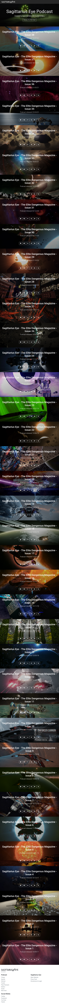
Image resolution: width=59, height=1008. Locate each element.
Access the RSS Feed (29, 20)
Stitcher (3, 981)
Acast (2, 988)
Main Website (34, 977)
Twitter (3, 996)
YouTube (3, 1000)
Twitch (3, 1002)
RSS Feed (4, 990)
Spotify (3, 979)
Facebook (4, 998)
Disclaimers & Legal (36, 981)
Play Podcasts (5, 985)
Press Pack (34, 979)
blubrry (3, 987)
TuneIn (3, 983)
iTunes (3, 977)
